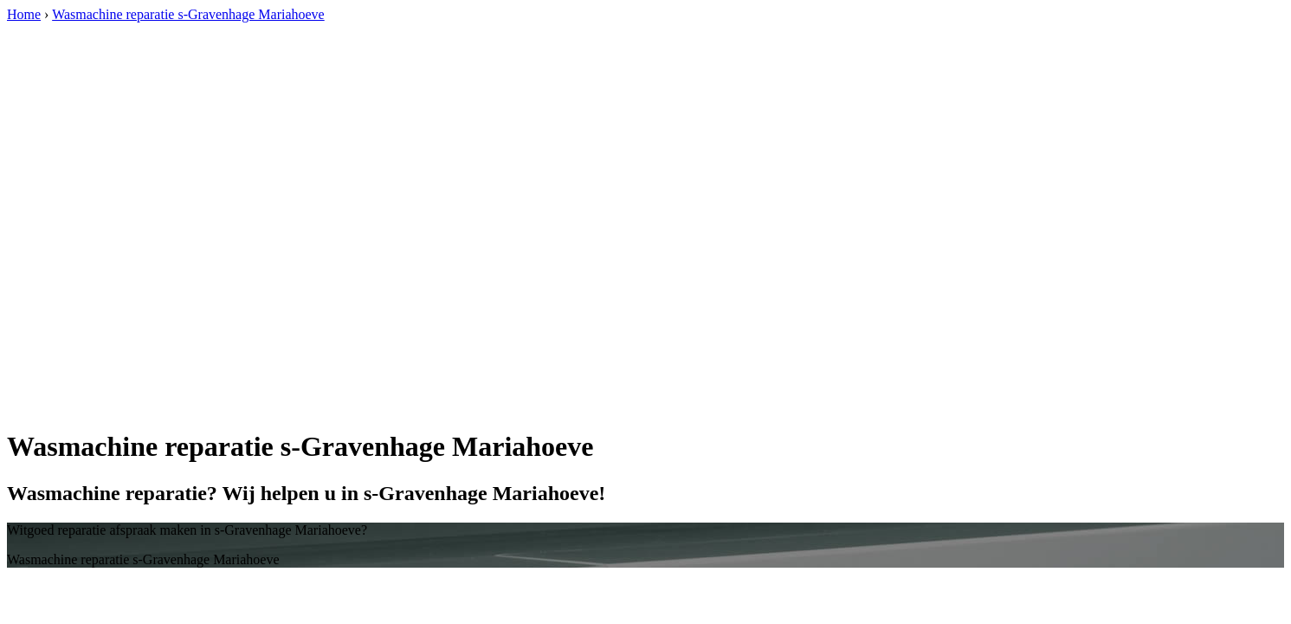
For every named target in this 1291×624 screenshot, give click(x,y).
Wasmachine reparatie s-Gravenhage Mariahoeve (188, 14)
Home (24, 14)
